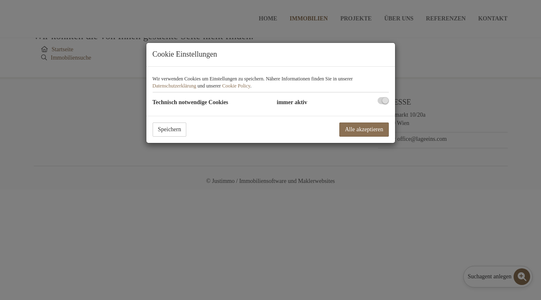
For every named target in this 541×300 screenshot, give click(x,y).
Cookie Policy (236, 86)
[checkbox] (383, 100)
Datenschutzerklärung (174, 86)
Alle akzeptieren (364, 129)
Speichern (169, 129)
